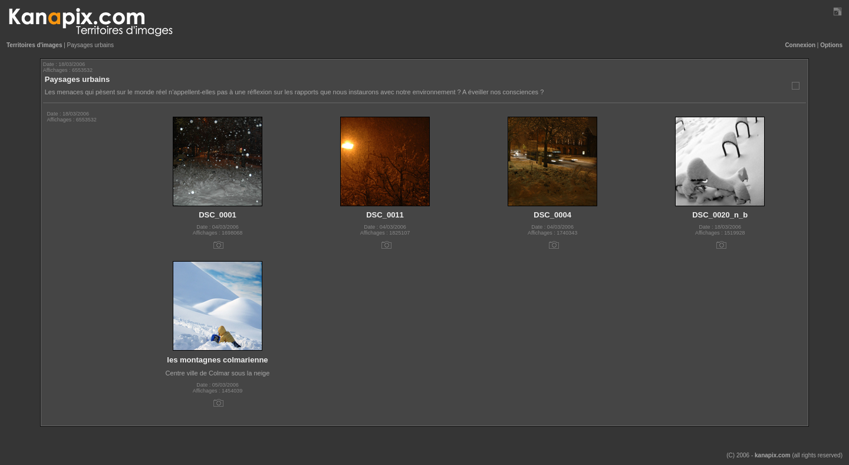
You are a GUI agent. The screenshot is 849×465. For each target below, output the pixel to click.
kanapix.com (773, 455)
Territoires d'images (34, 45)
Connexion (800, 45)
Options (831, 45)
